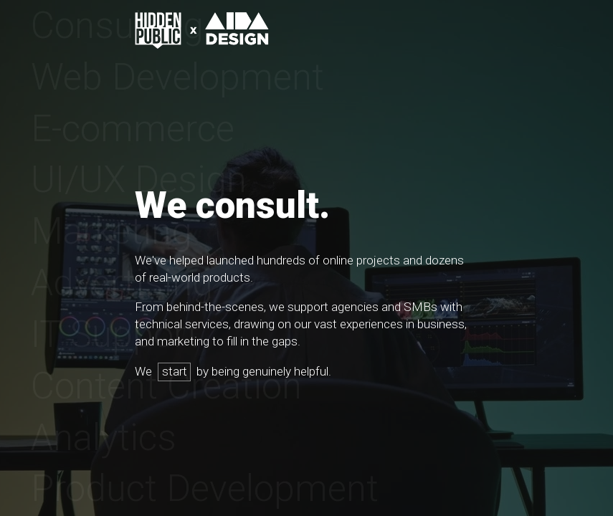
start (174, 371)
